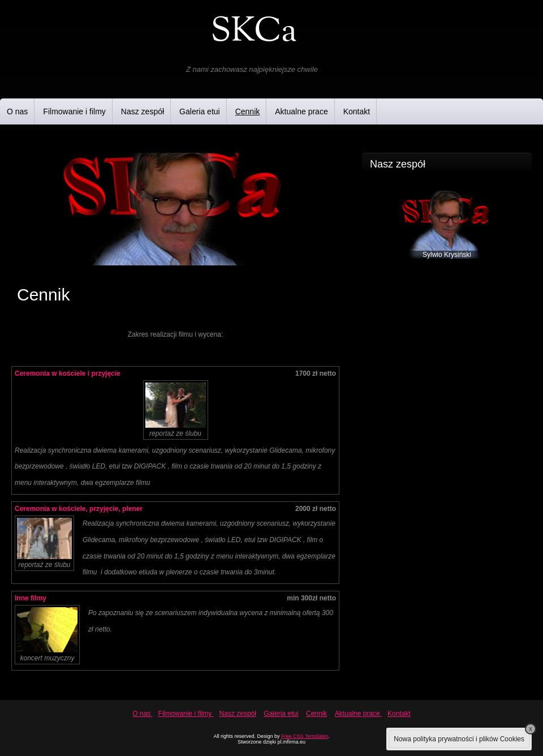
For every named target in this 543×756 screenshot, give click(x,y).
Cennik (247, 111)
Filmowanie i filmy (74, 111)
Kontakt (356, 111)
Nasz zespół (142, 111)
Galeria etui (199, 111)
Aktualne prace (301, 111)
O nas (17, 111)
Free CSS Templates (304, 736)
